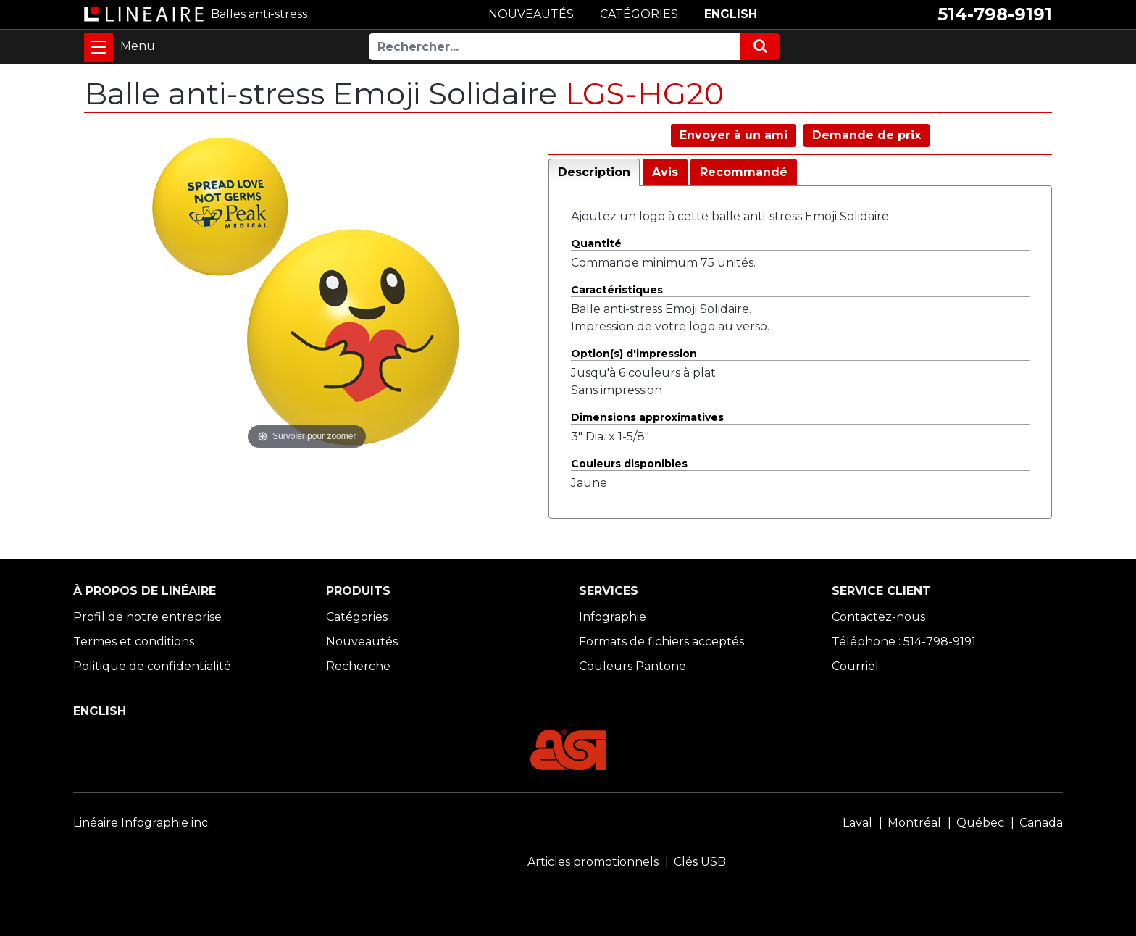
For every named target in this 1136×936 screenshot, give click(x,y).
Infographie (612, 617)
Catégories (357, 617)
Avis (665, 172)
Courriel (855, 666)
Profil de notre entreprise (147, 617)
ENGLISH (730, 14)
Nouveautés (362, 641)
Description (594, 172)
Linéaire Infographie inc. (141, 823)
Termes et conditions (133, 641)
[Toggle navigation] (98, 47)
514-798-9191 (994, 14)
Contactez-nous (878, 617)
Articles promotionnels (593, 862)
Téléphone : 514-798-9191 (904, 641)
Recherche (358, 666)
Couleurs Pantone (632, 666)
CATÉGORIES (639, 14)
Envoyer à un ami (734, 135)
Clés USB (700, 862)
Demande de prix (866, 135)
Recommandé (744, 172)
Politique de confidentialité (152, 666)
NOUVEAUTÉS (531, 14)
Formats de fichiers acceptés (661, 641)
